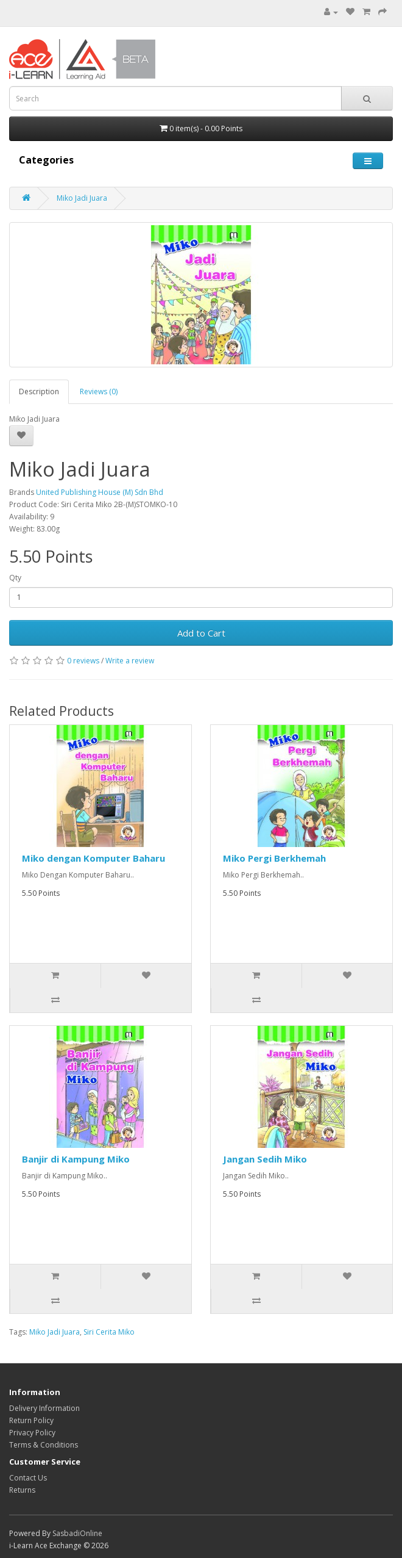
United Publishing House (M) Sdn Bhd (99, 492)
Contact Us (28, 1478)
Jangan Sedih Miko (265, 1159)
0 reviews (83, 660)
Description (39, 391)
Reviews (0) (99, 391)
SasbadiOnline (77, 1533)
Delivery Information (44, 1408)
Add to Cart (201, 633)
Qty (15, 577)
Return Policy (31, 1420)
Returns (22, 1490)
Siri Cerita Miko (109, 1332)
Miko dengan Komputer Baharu (93, 858)
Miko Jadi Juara (82, 198)
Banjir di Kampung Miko (76, 1159)
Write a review (129, 660)
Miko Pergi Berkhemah (274, 858)
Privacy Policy (32, 1432)
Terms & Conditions (43, 1445)
